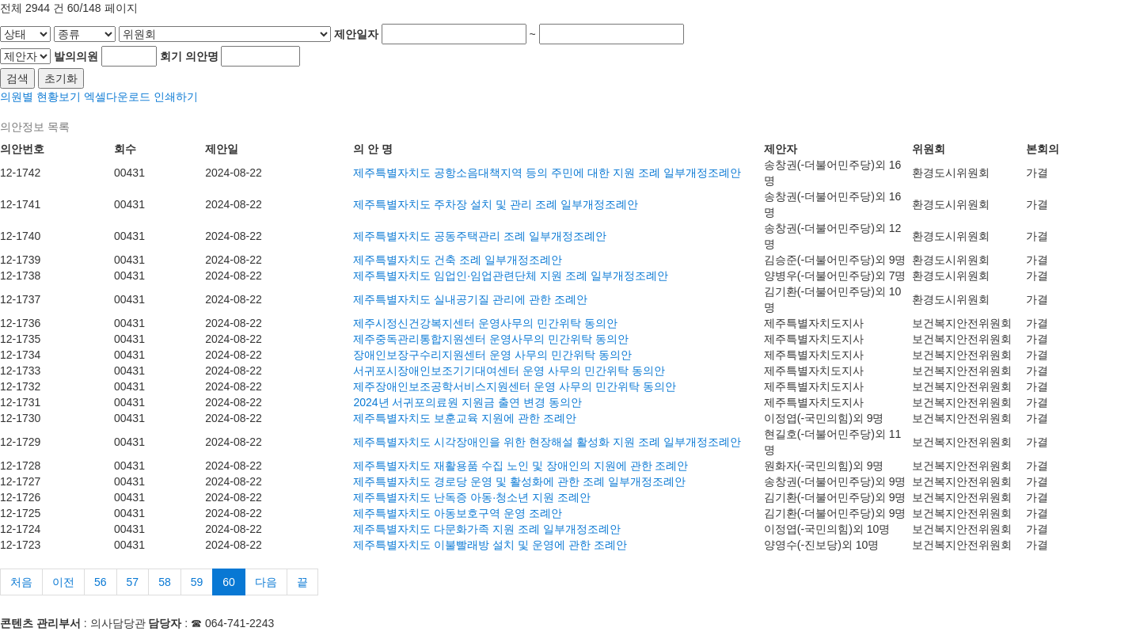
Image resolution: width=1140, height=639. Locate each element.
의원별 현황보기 (40, 96)
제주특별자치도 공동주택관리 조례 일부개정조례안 (479, 236)
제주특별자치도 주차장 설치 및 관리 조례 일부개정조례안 (495, 204)
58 (164, 582)
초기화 (61, 78)
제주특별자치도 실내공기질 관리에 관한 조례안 (470, 299)
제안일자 (356, 34)
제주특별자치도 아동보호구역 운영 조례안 (457, 513)
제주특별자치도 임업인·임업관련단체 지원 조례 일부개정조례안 (510, 275)
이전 (63, 582)
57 (133, 582)
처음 (21, 582)
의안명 (201, 56)
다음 (266, 582)
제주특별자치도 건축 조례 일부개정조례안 (457, 259)
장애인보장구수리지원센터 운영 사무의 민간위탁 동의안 (492, 354)
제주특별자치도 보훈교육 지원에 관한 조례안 (464, 418)
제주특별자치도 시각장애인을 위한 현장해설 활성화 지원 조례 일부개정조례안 (546, 442)
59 (197, 582)
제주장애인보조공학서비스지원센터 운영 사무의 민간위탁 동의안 (514, 386)
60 (228, 582)
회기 (171, 56)
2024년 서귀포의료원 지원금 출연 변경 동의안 (467, 402)
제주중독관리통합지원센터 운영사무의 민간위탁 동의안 (491, 339)
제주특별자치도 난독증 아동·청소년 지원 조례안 (471, 497)
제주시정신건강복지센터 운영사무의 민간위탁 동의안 (485, 323)
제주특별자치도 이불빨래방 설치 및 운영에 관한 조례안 (489, 544)
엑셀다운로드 (117, 96)
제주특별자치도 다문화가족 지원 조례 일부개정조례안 (487, 529)
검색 (17, 78)
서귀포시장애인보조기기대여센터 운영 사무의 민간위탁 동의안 (509, 370)
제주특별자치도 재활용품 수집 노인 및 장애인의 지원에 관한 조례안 (520, 465)
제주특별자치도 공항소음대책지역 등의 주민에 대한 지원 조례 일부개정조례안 (546, 172)
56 (100, 582)
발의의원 (76, 56)
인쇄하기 (176, 96)
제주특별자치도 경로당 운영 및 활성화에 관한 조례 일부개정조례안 (519, 481)
